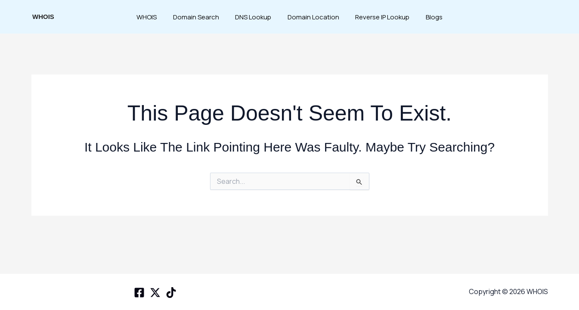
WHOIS (43, 16)
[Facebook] (139, 292)
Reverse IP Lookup (377, 17)
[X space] (155, 292)
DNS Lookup (255, 17)
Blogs (426, 17)
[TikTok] (171, 292)
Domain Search (201, 17)
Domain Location (311, 17)
